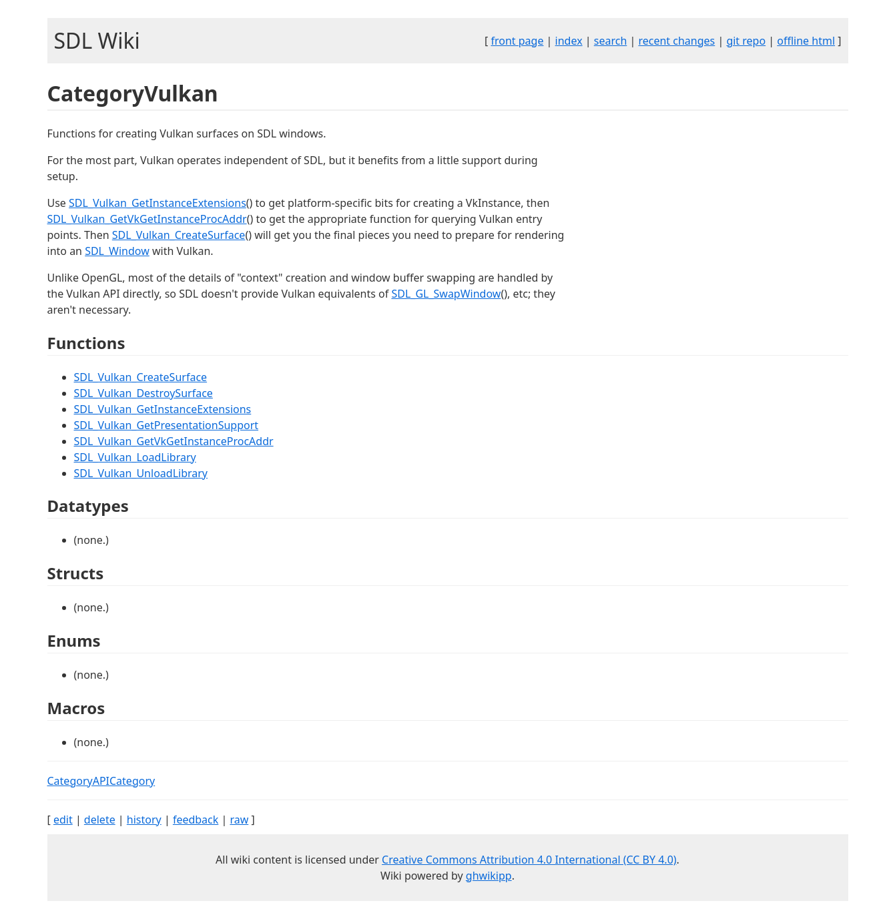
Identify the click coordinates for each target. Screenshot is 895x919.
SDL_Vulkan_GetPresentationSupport (166, 425)
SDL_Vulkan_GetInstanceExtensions (157, 203)
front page (517, 40)
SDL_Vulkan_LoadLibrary (135, 457)
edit (63, 819)
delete (99, 819)
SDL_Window (117, 251)
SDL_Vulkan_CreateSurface (179, 235)
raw (239, 819)
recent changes (676, 40)
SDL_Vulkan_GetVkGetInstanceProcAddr (147, 219)
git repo (746, 40)
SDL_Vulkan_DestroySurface (143, 393)
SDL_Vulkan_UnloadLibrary (141, 473)
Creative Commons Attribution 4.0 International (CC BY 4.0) (529, 859)
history (144, 819)
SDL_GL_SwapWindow (446, 293)
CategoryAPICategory (101, 781)
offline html (806, 40)
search (610, 40)
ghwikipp (489, 875)
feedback (195, 819)
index (569, 40)
